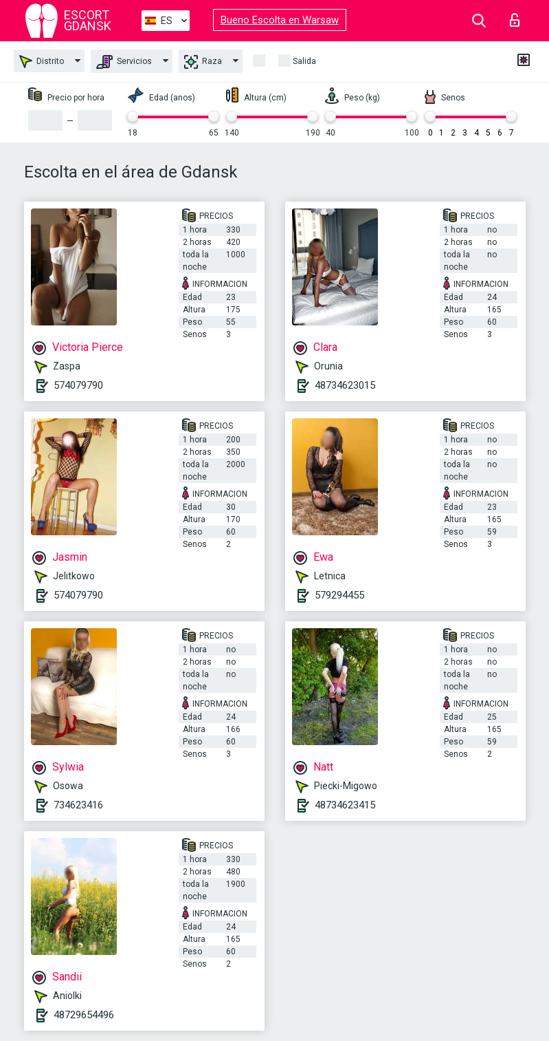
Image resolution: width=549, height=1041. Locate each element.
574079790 (78, 385)
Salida (304, 61)
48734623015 (345, 385)
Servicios (124, 62)
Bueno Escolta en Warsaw (280, 20)
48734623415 (345, 805)
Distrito (41, 61)
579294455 (339, 595)
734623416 (78, 805)
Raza (203, 62)
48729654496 (84, 1015)
